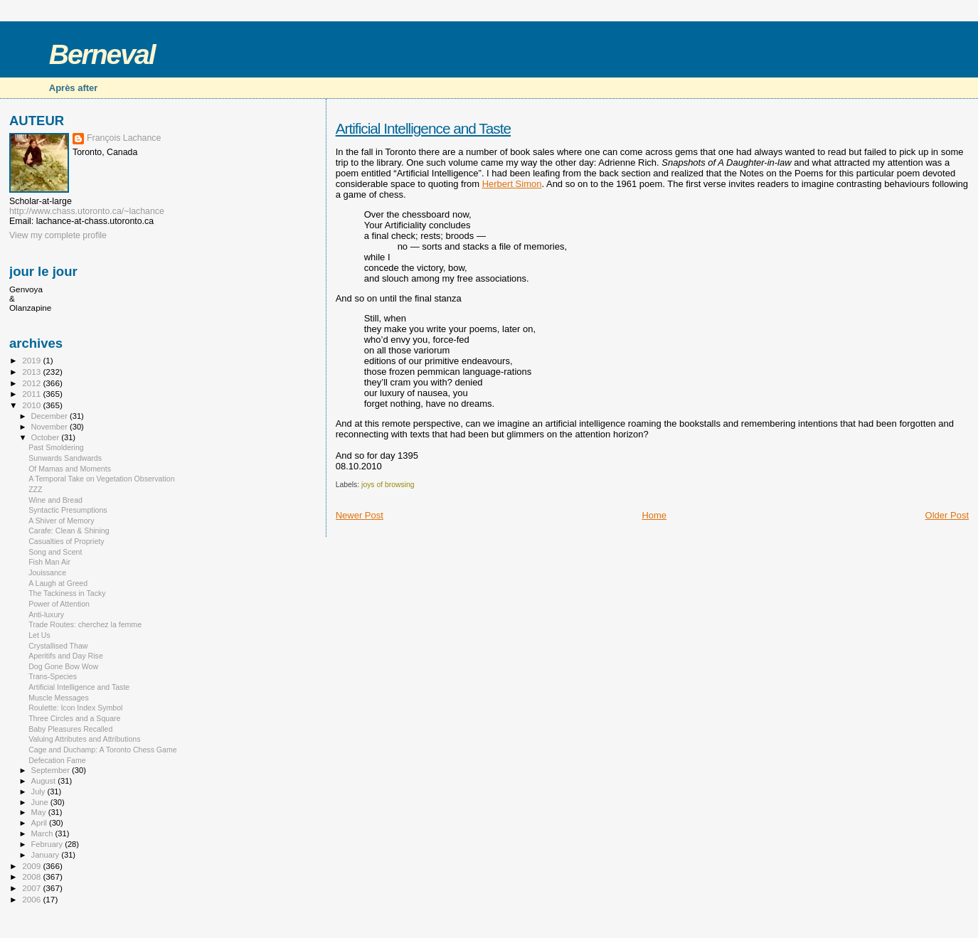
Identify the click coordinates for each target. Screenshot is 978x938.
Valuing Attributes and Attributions (84, 739)
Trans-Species (52, 676)
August (44, 781)
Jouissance (47, 572)
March (43, 833)
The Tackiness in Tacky (66, 593)
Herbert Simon (512, 183)
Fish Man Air (49, 562)
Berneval (102, 54)
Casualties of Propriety (66, 541)
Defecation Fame (57, 760)
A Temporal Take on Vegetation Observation (101, 478)
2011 (32, 393)
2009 (32, 865)
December (50, 416)
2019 (32, 360)
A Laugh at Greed (57, 583)
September (52, 770)
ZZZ (35, 489)
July (39, 791)
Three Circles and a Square (74, 718)
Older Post (947, 515)
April (40, 823)
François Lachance (124, 138)
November (50, 426)
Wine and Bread (55, 500)
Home (654, 515)
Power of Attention (59, 603)
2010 (32, 405)
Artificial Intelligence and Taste (423, 128)
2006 (32, 899)
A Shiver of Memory (61, 520)
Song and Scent (55, 552)
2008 (32, 876)
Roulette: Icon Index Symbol (75, 707)
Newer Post (359, 515)
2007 (32, 887)
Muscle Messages (58, 697)
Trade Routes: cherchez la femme (85, 624)
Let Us (39, 635)
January (46, 855)
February (48, 844)
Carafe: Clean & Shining (69, 530)
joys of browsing (388, 485)
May (39, 812)
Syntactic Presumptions (67, 510)
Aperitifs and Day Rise (65, 655)
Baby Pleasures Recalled (70, 729)
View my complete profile (58, 235)
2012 (32, 383)
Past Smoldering (56, 447)
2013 (32, 371)
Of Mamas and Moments (69, 468)
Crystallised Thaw (57, 645)
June (41, 802)
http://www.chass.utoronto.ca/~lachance (86, 211)
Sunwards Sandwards (65, 458)
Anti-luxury (46, 614)
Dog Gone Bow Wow (63, 666)
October (46, 437)
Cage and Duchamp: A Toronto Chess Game (102, 749)
